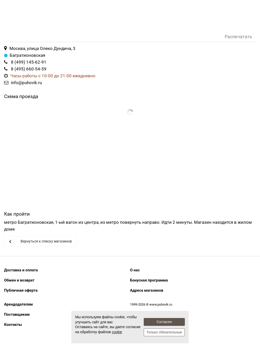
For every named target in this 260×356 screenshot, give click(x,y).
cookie (117, 332)
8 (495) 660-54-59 (28, 68)
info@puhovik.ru (26, 82)
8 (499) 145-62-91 (28, 62)
